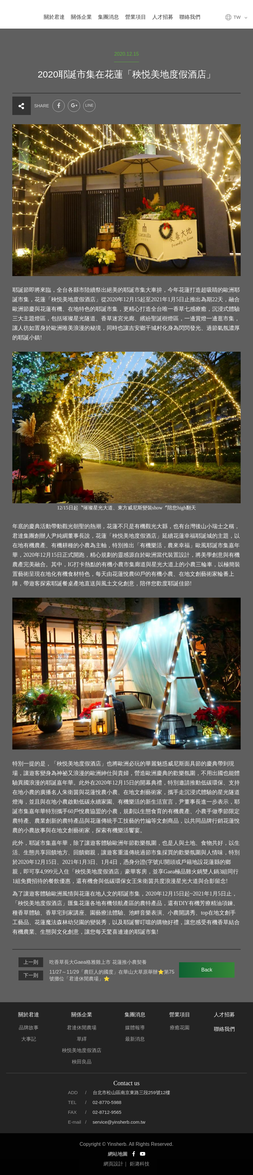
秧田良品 (82, 1061)
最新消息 (135, 1039)
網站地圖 (118, 1154)
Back (206, 969)
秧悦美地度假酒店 (81, 1050)
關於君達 (54, 17)
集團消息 (108, 17)
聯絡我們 (189, 17)
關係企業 (81, 17)
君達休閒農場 (81, 1027)
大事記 (28, 1039)
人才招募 (162, 17)
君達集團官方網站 (14, 14)
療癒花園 (180, 1027)
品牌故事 (29, 1027)
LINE (89, 105)
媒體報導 (135, 1027)
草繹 (82, 1039)
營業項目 (135, 17)
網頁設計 (113, 1163)
